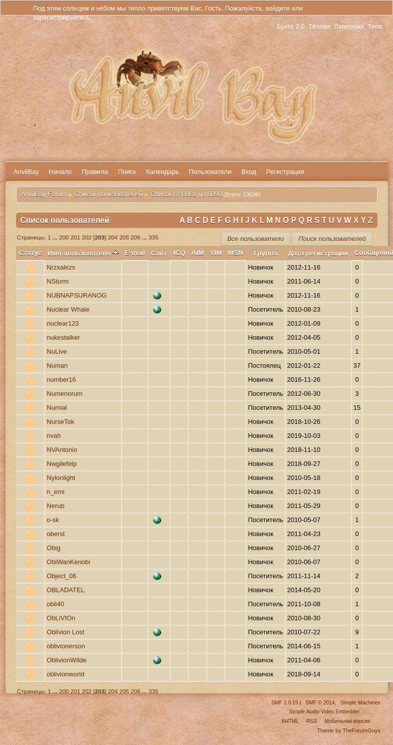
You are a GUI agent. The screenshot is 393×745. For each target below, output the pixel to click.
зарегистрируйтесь (61, 17)
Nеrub (55, 506)
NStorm (58, 281)
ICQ (179, 253)
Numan (57, 365)
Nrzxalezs (61, 267)
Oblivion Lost (65, 632)
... (56, 237)
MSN (235, 253)
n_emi (55, 491)
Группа (265, 253)
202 (87, 237)
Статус (30, 253)
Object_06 (61, 576)
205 (124, 237)
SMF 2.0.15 (284, 702)
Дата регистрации (318, 253)
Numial (57, 407)
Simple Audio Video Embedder (324, 711)
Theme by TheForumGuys (348, 730)
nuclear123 (63, 323)
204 (113, 237)
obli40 (55, 604)
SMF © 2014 (319, 702)
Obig (53, 548)
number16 (61, 379)
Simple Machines (360, 702)
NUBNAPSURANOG (77, 295)
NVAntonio (62, 449)
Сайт (159, 253)
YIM (216, 253)
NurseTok (60, 421)
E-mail (135, 253)
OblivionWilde (66, 660)
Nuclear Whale (68, 309)
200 (64, 237)
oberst (56, 534)
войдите (277, 8)
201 (76, 237)
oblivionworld (65, 674)
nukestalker (63, 337)
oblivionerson (66, 646)
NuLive (57, 351)
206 (136, 237)
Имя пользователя (83, 253)
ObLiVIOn (61, 618)
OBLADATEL (66, 590)
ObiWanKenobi (68, 562)
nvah (54, 435)
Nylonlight (61, 477)
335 (154, 237)
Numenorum (65, 393)
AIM (197, 253)
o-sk (53, 520)
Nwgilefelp (62, 463)
